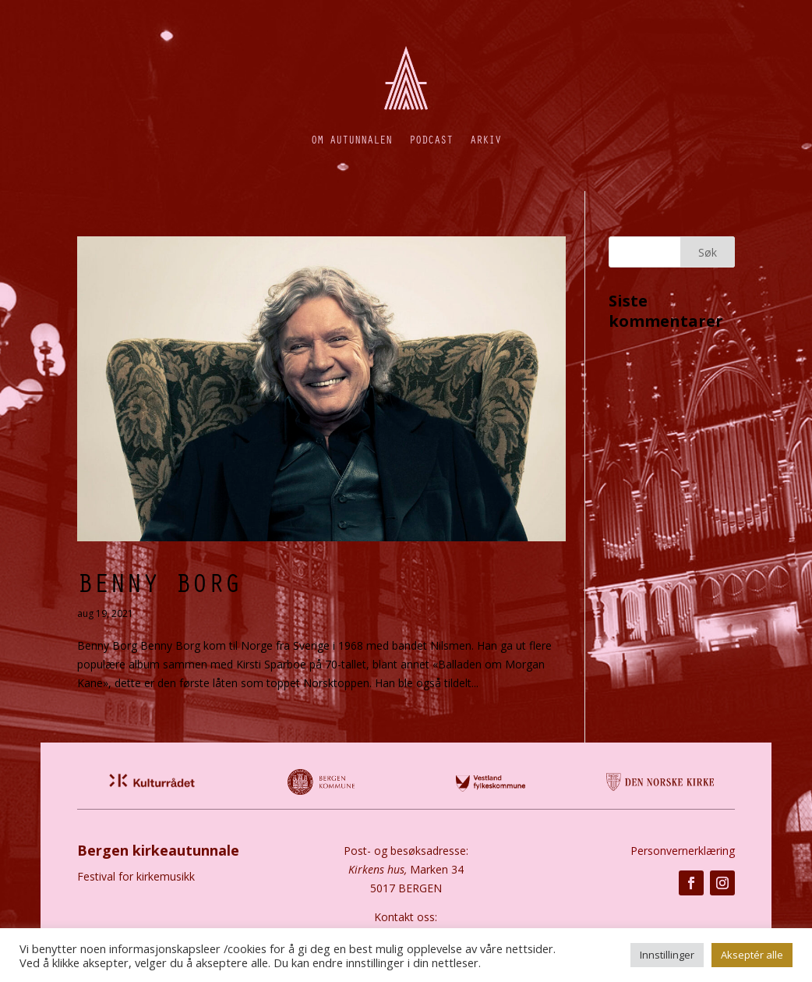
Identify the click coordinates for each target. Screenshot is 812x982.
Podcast (431, 139)
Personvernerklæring (682, 850)
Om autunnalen (351, 139)
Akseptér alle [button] (752, 955)
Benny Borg (159, 582)
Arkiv (485, 139)
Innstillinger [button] (667, 955)
